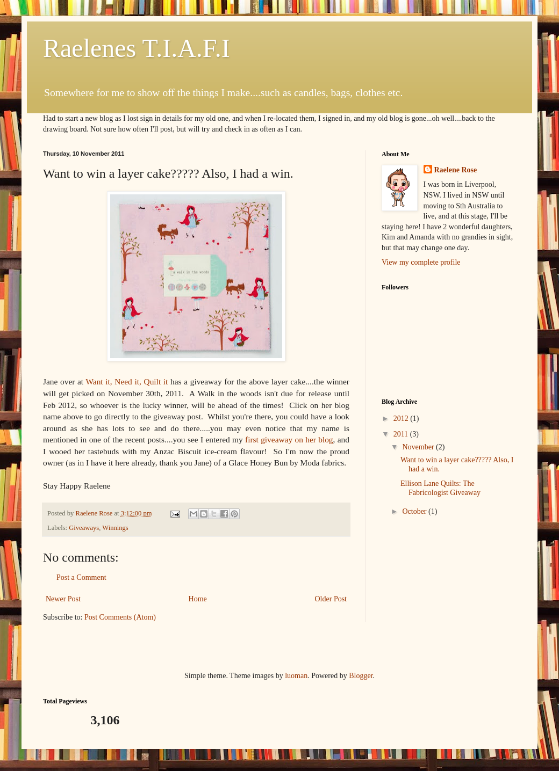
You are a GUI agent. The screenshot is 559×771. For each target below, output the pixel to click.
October (415, 511)
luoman (296, 676)
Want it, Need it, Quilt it (127, 381)
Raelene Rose (455, 170)
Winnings (115, 528)
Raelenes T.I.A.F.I (136, 48)
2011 (401, 434)
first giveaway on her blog (289, 439)
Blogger (360, 676)
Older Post (331, 599)
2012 (402, 418)
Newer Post (63, 599)
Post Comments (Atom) (120, 617)
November (419, 447)
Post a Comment (81, 577)
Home (198, 599)
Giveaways (84, 528)
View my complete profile (421, 262)
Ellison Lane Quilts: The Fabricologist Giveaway (440, 488)
